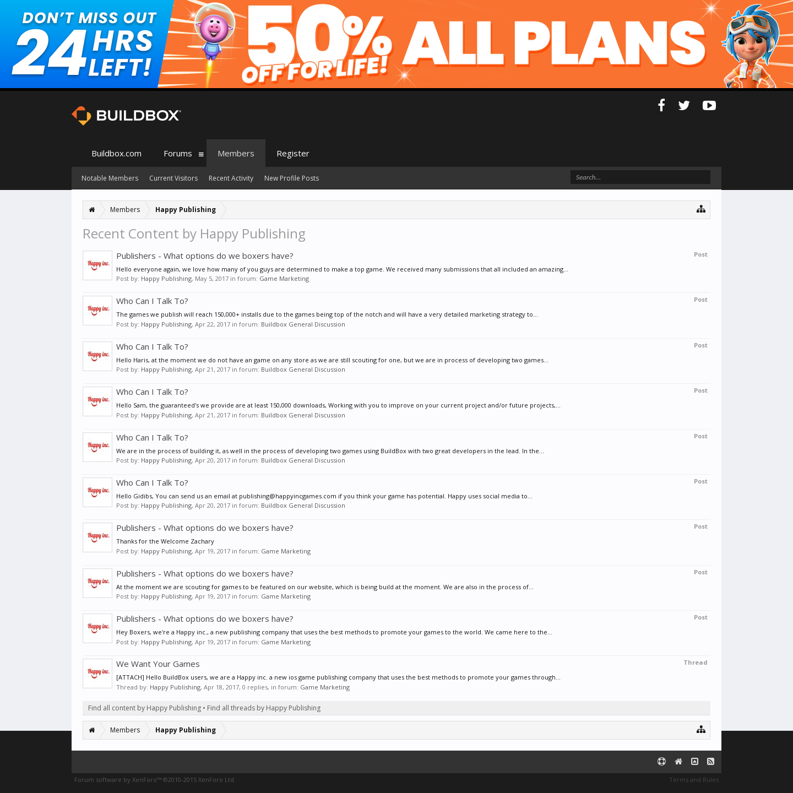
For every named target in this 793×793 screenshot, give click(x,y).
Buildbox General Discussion (303, 324)
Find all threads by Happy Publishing (264, 708)
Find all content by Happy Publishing (144, 708)
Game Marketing (284, 278)
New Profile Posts (291, 178)
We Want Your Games (158, 663)
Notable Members (110, 178)
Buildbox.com (116, 153)
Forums (178, 153)
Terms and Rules (694, 779)
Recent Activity (231, 178)
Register (292, 153)
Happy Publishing (166, 278)
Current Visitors (173, 178)
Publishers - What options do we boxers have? (205, 255)
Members (236, 153)
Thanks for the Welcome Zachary (165, 541)
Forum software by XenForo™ (155, 779)
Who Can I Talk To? (152, 300)
